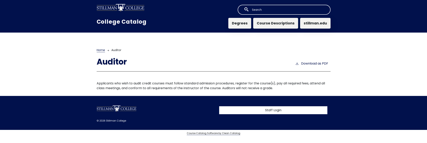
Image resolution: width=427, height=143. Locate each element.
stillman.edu (315, 23)
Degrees (240, 23)
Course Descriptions (276, 23)
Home (101, 50)
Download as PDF (311, 63)
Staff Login (273, 110)
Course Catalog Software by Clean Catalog (213, 133)
